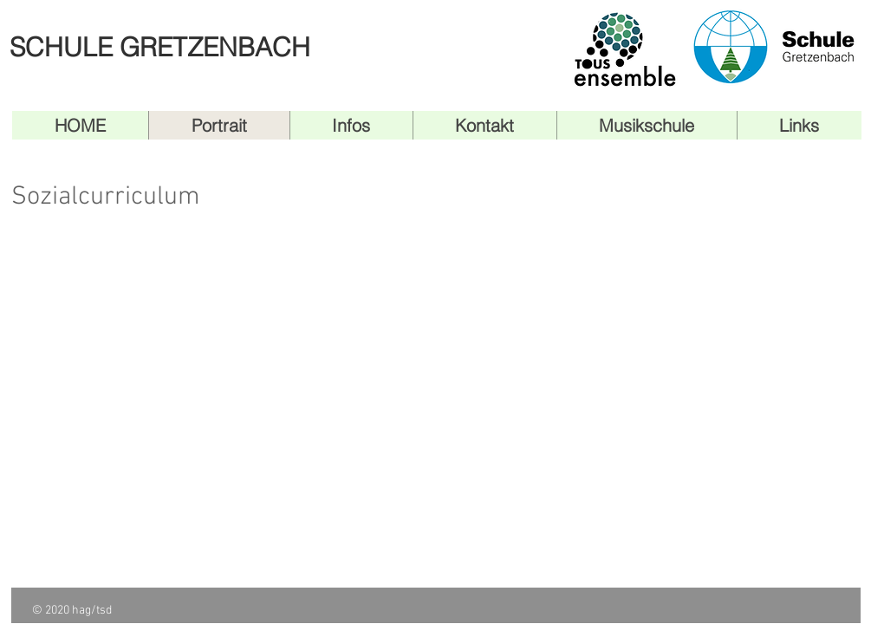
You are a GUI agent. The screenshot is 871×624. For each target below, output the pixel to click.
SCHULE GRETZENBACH (160, 47)
